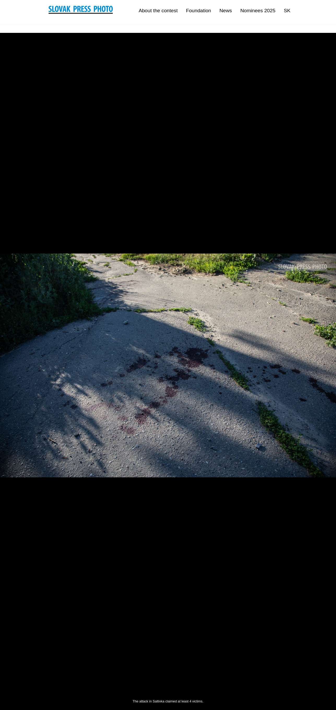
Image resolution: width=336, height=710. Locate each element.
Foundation (198, 10)
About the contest (158, 10)
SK (287, 10)
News (225, 10)
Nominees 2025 (257, 10)
